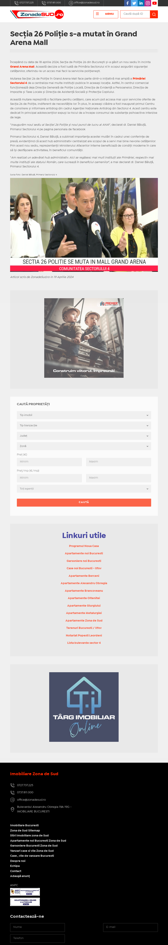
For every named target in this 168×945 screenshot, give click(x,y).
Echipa (91, 815)
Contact (92, 821)
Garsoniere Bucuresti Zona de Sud (110, 795)
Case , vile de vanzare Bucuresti (109, 805)
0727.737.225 (24, 3)
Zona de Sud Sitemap (102, 780)
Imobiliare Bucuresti (101, 775)
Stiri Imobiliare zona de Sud (106, 785)
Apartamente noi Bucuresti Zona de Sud (115, 790)
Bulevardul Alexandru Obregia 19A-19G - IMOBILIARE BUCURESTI (44, 810)
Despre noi (94, 810)
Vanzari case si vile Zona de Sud (109, 800)
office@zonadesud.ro (87, 3)
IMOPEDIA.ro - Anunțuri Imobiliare (70, 938)
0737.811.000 (52, 3)
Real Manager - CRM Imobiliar (135, 938)
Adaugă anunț (97, 826)
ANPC (91, 835)
